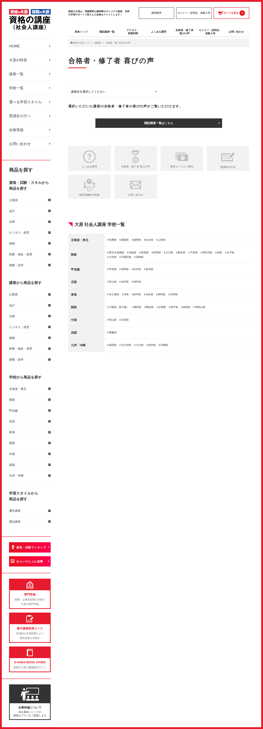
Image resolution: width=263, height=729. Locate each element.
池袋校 (132, 252)
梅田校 (137, 307)
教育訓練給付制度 (89, 194)
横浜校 (181, 252)
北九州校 (126, 344)
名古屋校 (114, 294)
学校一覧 (16, 88)
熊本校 (152, 344)
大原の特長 (18, 60)
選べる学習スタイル (25, 102)
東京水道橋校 (116, 252)
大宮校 (113, 257)
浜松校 (149, 294)
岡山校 (113, 319)
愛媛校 (113, 332)
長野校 (125, 269)
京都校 (162, 307)
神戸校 (174, 307)
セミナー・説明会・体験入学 (193, 12)
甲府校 (113, 269)
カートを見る (231, 13)
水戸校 (230, 252)
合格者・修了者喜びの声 (184, 32)
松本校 (137, 269)
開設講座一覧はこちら (158, 123)
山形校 (161, 239)
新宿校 (145, 252)
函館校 (98, 43)
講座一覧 (16, 74)
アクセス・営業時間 (133, 32)
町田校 (157, 252)
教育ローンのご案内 (181, 166)
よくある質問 (158, 31)
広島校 (125, 319)
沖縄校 (164, 344)
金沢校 (125, 281)
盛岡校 (137, 239)
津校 (126, 294)
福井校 (137, 281)
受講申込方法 (227, 167)
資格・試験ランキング (31, 547)
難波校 (150, 307)
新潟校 (149, 269)
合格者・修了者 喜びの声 (135, 166)
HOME (14, 46)
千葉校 (194, 252)
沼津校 (174, 294)
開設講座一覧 (107, 31)
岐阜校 (137, 294)
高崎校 (140, 257)
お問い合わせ (20, 144)
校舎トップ (81, 31)
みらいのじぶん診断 (29, 561)
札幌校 (113, 239)
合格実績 (16, 130)
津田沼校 (207, 252)
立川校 (169, 252)
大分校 (140, 344)
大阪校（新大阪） (119, 307)
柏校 (219, 252)
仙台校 (149, 239)
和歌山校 (200, 307)
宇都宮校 (126, 257)
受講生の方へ (20, 116)
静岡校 (161, 294)
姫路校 (186, 307)
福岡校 (113, 344)
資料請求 (156, 12)
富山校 (113, 281)
